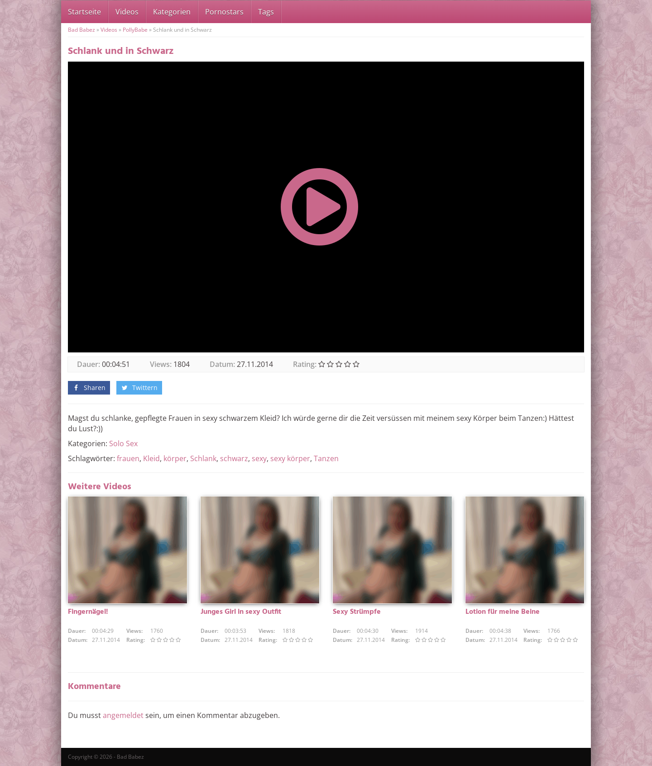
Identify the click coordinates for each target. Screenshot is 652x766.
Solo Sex (123, 443)
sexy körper (290, 458)
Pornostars (224, 12)
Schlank (203, 458)
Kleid (151, 458)
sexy (259, 458)
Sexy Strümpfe (357, 612)
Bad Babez (81, 30)
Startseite (84, 12)
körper (175, 458)
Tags (266, 12)
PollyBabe (135, 30)
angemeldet (123, 715)
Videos (127, 12)
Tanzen (326, 458)
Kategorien (172, 12)
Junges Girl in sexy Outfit (241, 612)
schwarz (234, 458)
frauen (128, 458)
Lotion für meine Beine (502, 612)
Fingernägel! (88, 612)
